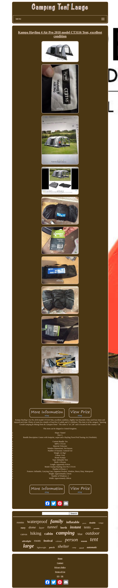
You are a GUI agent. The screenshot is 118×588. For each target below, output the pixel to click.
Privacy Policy (60, 567)
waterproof (37, 521)
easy (23, 527)
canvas (24, 534)
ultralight (26, 541)
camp (74, 547)
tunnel (52, 527)
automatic (92, 547)
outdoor (93, 533)
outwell (81, 548)
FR (62, 576)
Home (60, 559)
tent (94, 539)
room (37, 540)
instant (75, 527)
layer (41, 527)
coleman (59, 541)
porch (52, 547)
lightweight (41, 547)
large (28, 546)
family (56, 521)
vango (101, 523)
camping (65, 533)
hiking (35, 533)
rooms (20, 522)
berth (64, 527)
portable (96, 528)
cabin (48, 534)
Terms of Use (60, 572)
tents (87, 527)
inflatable (72, 522)
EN (58, 576)
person (71, 539)
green (84, 523)
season (84, 541)
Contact (60, 563)
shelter (63, 546)
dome (32, 527)
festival (48, 540)
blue (80, 534)
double (92, 523)
